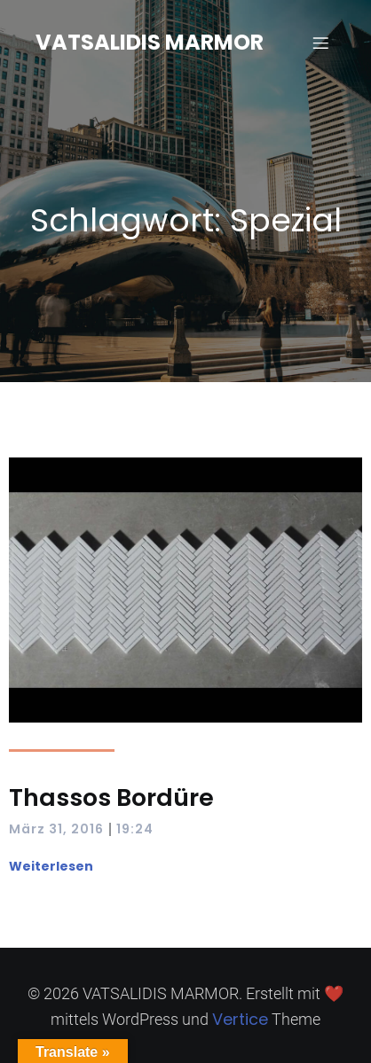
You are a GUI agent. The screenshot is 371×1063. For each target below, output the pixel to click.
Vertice (240, 1019)
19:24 (135, 829)
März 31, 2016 (56, 829)
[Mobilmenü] (320, 42)
